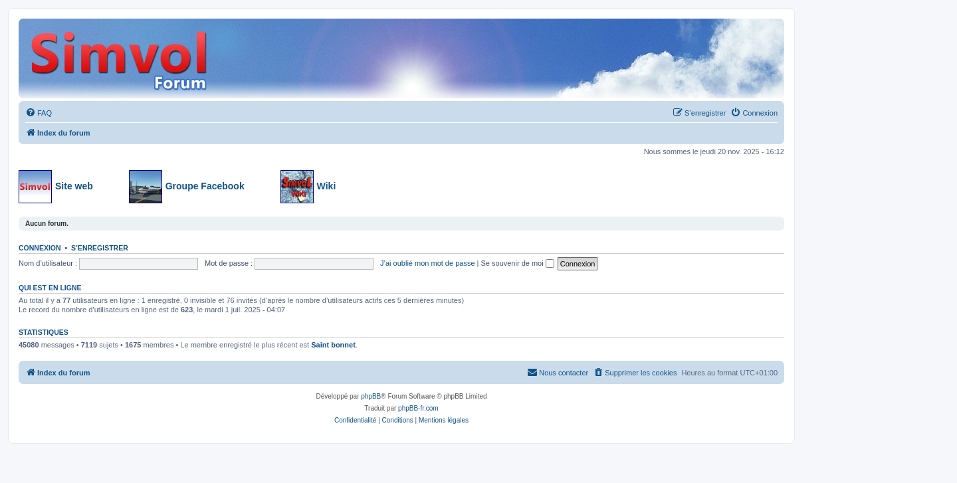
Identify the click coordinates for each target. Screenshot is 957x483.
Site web (56, 186)
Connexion (40, 248)
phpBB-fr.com (418, 408)
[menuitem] (38, 113)
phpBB (371, 396)
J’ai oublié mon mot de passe (427, 263)
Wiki (308, 186)
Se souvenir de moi (517, 263)
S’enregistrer (99, 248)
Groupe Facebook (187, 186)
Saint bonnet (333, 345)
